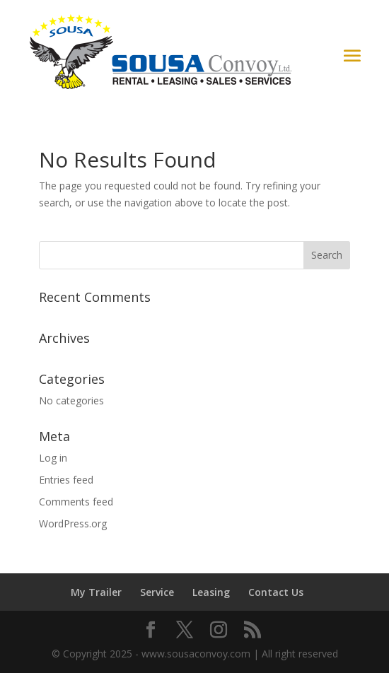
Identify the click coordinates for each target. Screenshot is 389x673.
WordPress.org (73, 523)
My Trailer (96, 592)
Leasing (211, 592)
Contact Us (275, 592)
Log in (53, 457)
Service (157, 592)
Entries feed (66, 479)
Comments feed (76, 501)
